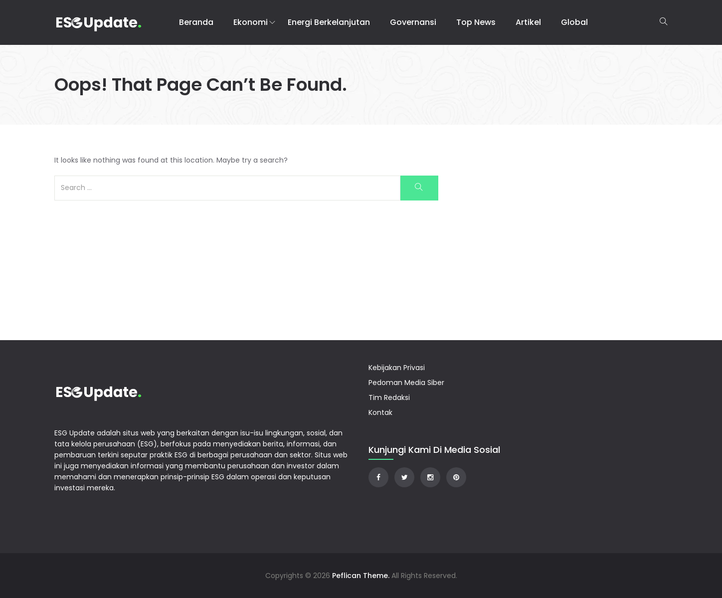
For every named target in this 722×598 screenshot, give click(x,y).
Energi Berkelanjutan (329, 22)
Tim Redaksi (389, 397)
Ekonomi (250, 22)
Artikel (528, 22)
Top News (476, 22)
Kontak (380, 412)
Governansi (413, 22)
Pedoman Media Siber (406, 383)
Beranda (196, 22)
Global (574, 22)
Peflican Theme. (360, 576)
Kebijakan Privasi (396, 368)
